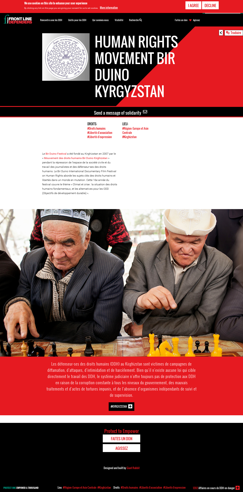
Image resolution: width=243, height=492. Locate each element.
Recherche (135, 20)
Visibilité (119, 20)
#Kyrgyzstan (119, 406)
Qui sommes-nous (100, 20)
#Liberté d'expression (99, 137)
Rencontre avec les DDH (51, 20)
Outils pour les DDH (77, 20)
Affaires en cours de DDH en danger (214, 488)
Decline (210, 5)
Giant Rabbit (133, 468)
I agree (193, 5)
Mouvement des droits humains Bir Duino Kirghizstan (75, 158)
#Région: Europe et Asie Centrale (79, 487)
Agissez (196, 20)
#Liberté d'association (99, 133)
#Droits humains (96, 128)
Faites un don (181, 20)
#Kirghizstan (129, 137)
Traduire (236, 32)
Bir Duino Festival (56, 153)
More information (109, 7)
